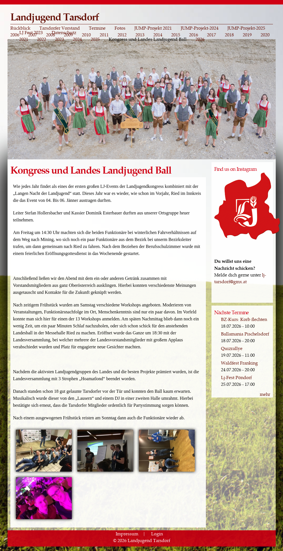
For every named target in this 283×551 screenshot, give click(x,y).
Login (157, 533)
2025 (95, 39)
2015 (175, 34)
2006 (14, 34)
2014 (157, 34)
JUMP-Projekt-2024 (199, 28)
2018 (229, 34)
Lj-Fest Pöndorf (236, 377)
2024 (77, 39)
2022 (41, 39)
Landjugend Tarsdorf (54, 16)
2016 (193, 34)
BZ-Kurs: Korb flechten (244, 319)
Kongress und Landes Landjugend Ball (148, 39)
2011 (104, 34)
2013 (139, 34)
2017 (211, 34)
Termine (97, 28)
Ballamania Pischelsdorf (245, 333)
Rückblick (20, 28)
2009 (68, 34)
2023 (59, 39)
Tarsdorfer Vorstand (59, 28)
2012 (122, 34)
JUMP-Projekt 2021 (153, 28)
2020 (265, 34)
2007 (32, 34)
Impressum (127, 533)
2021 (23, 39)
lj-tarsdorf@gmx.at (240, 278)
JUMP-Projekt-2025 (246, 28)
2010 (86, 34)
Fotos (120, 28)
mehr (265, 394)
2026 (200, 39)
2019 (247, 34)
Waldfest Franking (239, 363)
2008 (50, 34)
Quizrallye (231, 348)
